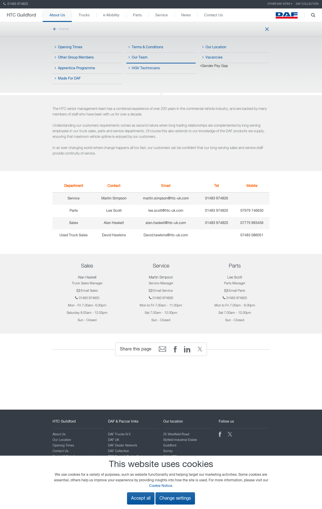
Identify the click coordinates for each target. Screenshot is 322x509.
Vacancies (212, 57)
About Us (57, 15)
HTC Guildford (21, 15)
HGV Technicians (144, 68)
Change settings (175, 498)
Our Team (138, 57)
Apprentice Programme (75, 68)
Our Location (214, 47)
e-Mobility (111, 15)
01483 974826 (163, 298)
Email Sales (89, 290)
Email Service (163, 290)
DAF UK (113, 440)
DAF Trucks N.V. (119, 434)
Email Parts (237, 290)
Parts (137, 15)
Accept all (140, 498)
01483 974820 (15, 4)
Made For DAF (68, 78)
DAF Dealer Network (122, 445)
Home (61, 29)
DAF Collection (307, 4)
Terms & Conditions (146, 47)
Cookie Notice (160, 486)
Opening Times (68, 47)
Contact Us (213, 15)
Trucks (84, 15)
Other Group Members (74, 57)
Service (161, 15)
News (186, 15)
